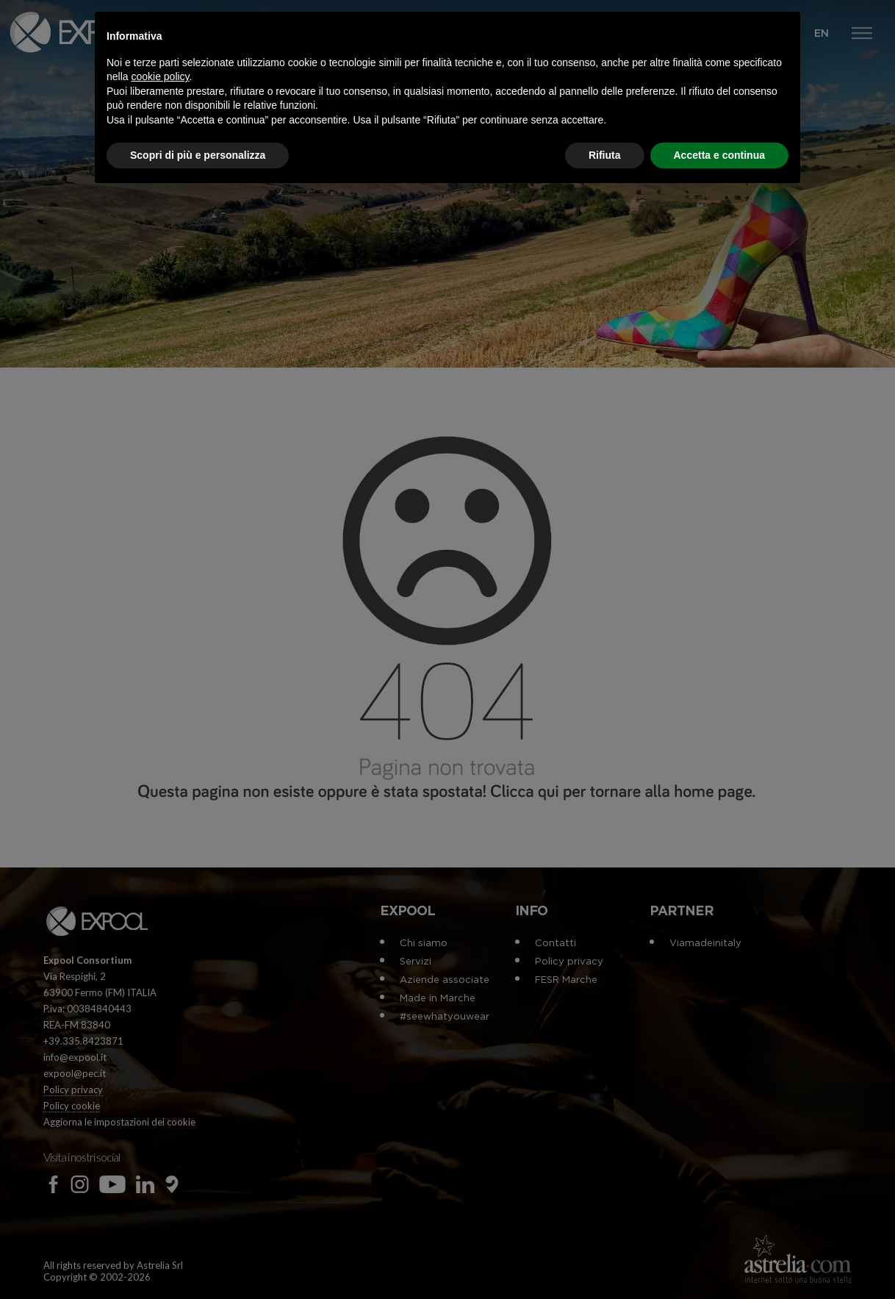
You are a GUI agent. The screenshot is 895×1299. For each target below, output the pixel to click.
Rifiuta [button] (605, 155)
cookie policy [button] (160, 76)
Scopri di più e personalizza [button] (197, 155)
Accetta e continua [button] (719, 155)
